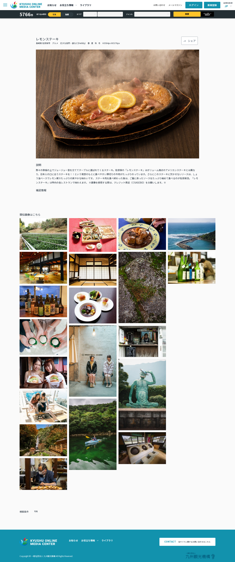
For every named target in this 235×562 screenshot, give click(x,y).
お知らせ (51, 5)
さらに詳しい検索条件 (207, 14)
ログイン (194, 5)
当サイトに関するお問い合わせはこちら (187, 541)
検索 (187, 14)
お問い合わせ (159, 5)
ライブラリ (85, 5)
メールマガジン (175, 5)
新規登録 (212, 5)
